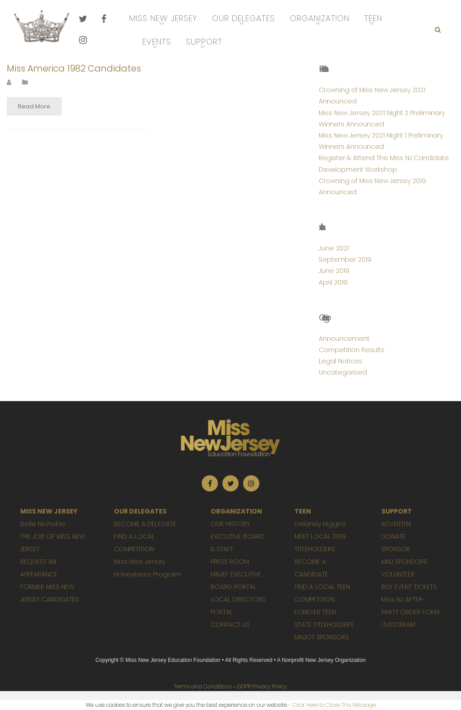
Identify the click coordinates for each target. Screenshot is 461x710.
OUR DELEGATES (140, 511)
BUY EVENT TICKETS (409, 586)
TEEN (302, 511)
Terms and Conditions (203, 686)
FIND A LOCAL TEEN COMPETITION (322, 593)
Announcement (344, 338)
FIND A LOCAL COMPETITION (134, 543)
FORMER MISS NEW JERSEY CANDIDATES (49, 593)
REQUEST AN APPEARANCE (39, 568)
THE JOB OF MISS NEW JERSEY (52, 543)
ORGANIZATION (236, 511)
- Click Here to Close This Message (332, 705)
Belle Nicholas (42, 523)
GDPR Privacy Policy (262, 686)
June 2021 (334, 248)
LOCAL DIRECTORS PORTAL (238, 605)
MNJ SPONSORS (404, 561)
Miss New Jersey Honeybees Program (147, 568)
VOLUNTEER (398, 574)
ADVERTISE (396, 523)
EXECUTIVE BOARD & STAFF (238, 543)
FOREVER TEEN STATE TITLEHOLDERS (324, 618)
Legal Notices (340, 361)
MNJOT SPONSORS (321, 637)
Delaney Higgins (320, 523)
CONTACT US (230, 624)
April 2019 (333, 282)
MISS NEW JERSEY (48, 511)
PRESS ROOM (230, 561)
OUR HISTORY (230, 523)
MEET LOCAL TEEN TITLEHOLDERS (320, 543)
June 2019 (334, 270)
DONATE (393, 536)
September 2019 (345, 259)
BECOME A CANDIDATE (311, 568)
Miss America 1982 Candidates (74, 68)
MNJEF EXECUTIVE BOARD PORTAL (236, 580)
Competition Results (351, 349)
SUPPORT (396, 511)
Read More (34, 106)
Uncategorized (343, 372)
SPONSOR (395, 549)
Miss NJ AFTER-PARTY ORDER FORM (410, 605)
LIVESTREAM (398, 624)
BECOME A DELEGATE (145, 523)
